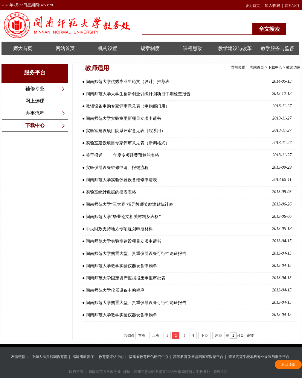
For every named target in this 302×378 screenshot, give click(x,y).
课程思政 (192, 48)
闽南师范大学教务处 (105, 372)
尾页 (218, 335)
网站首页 (65, 48)
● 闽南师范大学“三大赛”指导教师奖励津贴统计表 (187, 204)
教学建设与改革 (235, 48)
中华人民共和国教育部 (50, 357)
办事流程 (35, 113)
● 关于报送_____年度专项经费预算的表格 (187, 155)
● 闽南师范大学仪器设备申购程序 (187, 290)
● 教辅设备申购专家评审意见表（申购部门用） (187, 106)
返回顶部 (288, 364)
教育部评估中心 (111, 357)
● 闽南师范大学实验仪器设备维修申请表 (187, 179)
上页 (155, 335)
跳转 (250, 335)
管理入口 (220, 372)
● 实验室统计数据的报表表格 (187, 192)
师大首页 (22, 48)
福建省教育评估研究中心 (148, 357)
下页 (204, 335)
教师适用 (293, 67)
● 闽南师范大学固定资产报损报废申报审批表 (187, 278)
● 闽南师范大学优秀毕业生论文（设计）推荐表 (187, 81)
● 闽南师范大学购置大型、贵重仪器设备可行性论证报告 (187, 253)
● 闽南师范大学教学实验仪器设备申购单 (187, 265)
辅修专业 (35, 88)
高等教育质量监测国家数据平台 (198, 357)
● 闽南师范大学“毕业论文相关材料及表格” (187, 216)
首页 (141, 335)
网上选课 (35, 100)
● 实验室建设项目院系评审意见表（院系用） (187, 130)
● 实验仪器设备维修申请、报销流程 (187, 167)
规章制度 (150, 48)
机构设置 (107, 48)
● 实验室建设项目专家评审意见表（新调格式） (187, 142)
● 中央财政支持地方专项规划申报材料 (187, 228)
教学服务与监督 (277, 48)
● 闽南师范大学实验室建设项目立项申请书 (187, 241)
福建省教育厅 (83, 357)
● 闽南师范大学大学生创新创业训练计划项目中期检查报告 (187, 93)
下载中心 (35, 125)
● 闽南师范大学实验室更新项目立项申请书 (187, 118)
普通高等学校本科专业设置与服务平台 (258, 357)
